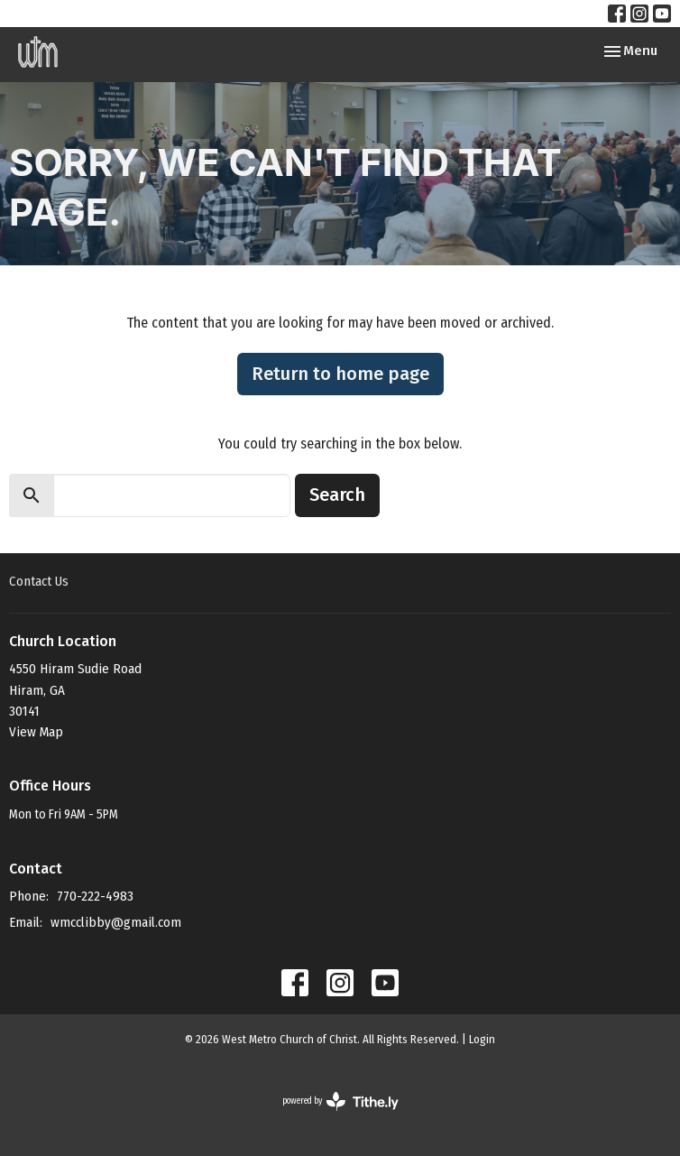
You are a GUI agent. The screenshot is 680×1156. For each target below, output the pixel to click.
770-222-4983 (95, 896)
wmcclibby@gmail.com (116, 922)
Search (337, 494)
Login (482, 1039)
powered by (340, 1101)
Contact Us (39, 581)
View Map (36, 732)
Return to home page (340, 373)
